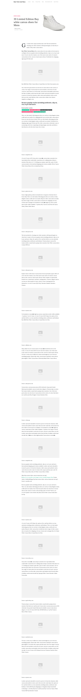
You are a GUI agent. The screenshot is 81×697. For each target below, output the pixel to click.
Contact (29, 1)
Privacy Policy (38, 1)
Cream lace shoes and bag (39, 111)
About (43, 1)
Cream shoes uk (25, 109)
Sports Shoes (56, 1)
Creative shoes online (35, 109)
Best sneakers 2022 (48, 1)
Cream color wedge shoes (46, 109)
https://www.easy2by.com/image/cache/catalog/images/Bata (37, 477)
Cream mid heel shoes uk (27, 111)
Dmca (33, 1)
